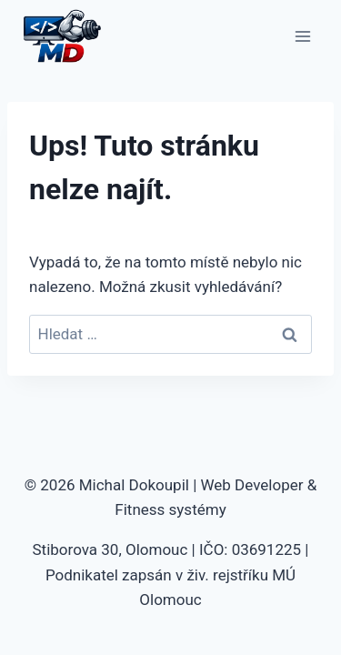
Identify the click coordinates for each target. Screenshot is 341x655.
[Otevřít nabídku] (302, 36)
